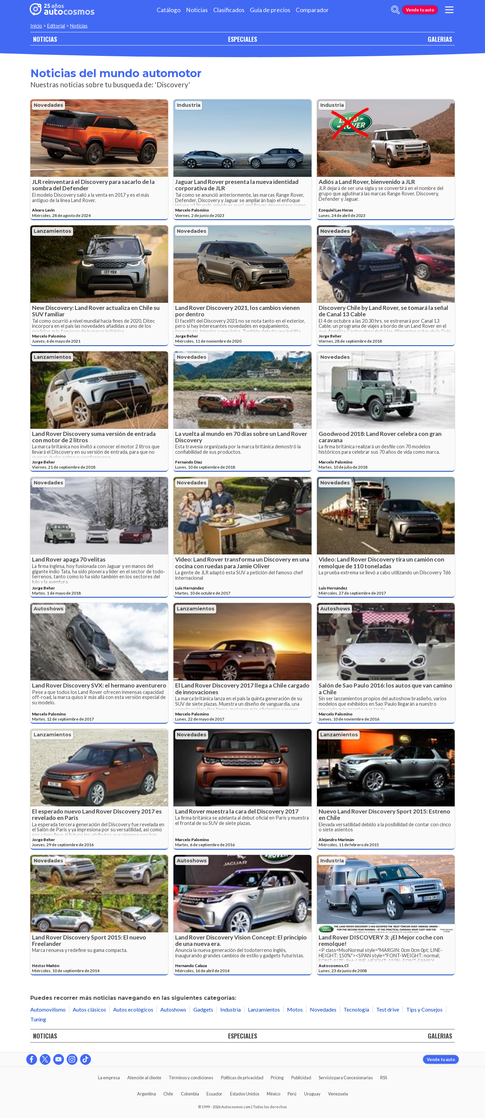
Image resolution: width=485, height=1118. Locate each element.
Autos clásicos (89, 1009)
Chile (168, 1093)
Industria (188, 105)
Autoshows (49, 609)
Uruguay (312, 1093)
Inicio (36, 26)
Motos (295, 1009)
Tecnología (356, 1009)
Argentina (146, 1093)
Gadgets (203, 1009)
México (273, 1093)
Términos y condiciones (191, 1077)
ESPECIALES (242, 38)
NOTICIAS (45, 38)
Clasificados (229, 9)
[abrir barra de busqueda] (395, 10)
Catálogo (169, 9)
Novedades (48, 105)
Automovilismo (48, 1009)
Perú (292, 1093)
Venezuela (338, 1093)
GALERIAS (440, 38)
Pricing (277, 1077)
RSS (383, 1077)
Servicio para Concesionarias (346, 1077)
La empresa (109, 1077)
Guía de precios (270, 9)
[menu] (449, 9)
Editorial (56, 26)
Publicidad (301, 1077)
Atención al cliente (144, 1077)
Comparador (312, 9)
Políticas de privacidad (242, 1077)
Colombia (190, 1093)
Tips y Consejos (424, 1009)
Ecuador (214, 1093)
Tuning (38, 1019)
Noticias (197, 9)
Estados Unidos (244, 1093)
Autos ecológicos (133, 1009)
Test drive (387, 1009)
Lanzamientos (52, 231)
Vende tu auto (420, 9)
